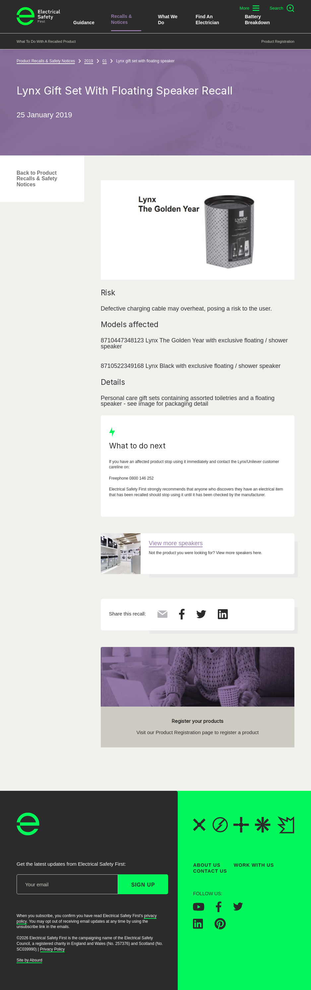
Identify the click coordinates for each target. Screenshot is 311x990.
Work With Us (254, 865)
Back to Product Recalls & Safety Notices (37, 178)
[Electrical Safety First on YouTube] (198, 908)
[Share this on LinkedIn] (223, 617)
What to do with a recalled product (46, 41)
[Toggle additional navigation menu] (249, 8)
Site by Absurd (29, 960)
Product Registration (277, 41)
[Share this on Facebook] (182, 617)
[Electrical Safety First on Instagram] (260, 909)
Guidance (83, 22)
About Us (206, 865)
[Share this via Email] (162, 615)
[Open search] (282, 8)
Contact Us (210, 871)
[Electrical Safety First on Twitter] (238, 908)
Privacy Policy (52, 949)
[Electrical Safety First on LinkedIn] (198, 926)
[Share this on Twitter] (201, 616)
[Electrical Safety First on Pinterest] (220, 927)
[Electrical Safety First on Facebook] (218, 909)
